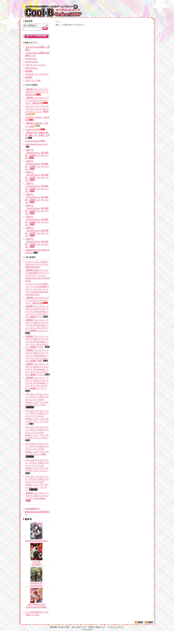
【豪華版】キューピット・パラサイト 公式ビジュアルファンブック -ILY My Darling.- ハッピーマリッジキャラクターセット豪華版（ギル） (37, 311)
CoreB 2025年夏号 (35, 129)
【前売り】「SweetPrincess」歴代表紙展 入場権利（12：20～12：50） (37, 176)
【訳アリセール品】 (33, 80)
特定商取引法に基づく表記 (59, 627)
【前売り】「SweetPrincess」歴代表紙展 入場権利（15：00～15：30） (37, 220)
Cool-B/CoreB (31, 58)
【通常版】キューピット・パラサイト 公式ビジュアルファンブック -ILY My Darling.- (37, 497)
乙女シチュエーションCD (35, 64)
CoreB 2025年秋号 (35, 141)
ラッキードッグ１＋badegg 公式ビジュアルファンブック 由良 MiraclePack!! (37, 264)
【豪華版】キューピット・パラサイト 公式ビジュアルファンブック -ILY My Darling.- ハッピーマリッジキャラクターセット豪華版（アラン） (37, 369)
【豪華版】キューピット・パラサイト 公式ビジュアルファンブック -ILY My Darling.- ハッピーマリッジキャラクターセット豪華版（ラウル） (37, 341)
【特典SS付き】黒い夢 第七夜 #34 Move (37, 251)
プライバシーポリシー (116, 627)
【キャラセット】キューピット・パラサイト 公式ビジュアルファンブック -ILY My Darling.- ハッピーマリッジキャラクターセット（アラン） (37, 466)
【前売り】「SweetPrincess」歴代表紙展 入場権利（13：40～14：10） (37, 198)
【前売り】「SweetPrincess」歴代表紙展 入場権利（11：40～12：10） (37, 165)
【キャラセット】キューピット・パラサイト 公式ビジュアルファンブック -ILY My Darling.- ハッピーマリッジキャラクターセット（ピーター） (37, 483)
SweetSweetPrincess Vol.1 (36, 539)
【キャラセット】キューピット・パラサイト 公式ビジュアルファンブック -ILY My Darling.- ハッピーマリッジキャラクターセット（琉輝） (37, 450)
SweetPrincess (31, 61)
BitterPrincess (31, 68)
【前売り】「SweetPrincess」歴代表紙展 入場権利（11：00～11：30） (37, 154)
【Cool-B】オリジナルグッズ (37, 74)
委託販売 (28, 77)
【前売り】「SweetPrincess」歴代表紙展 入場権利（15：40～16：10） (37, 231)
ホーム (58, 21)
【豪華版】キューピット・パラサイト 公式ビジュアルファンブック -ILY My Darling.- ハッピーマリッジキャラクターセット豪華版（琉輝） (37, 355)
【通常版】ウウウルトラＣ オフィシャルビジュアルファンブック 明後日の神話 (37, 100)
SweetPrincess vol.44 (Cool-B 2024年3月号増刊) (36, 604)
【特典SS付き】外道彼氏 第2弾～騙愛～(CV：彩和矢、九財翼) (37, 135)
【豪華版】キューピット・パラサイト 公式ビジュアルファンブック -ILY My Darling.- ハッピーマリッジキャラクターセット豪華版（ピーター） (37, 384)
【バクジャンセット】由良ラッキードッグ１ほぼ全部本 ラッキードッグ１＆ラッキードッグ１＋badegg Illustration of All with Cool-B (37, 289)
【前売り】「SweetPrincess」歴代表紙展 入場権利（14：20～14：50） (37, 209)
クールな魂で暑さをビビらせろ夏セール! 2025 (36, 613)
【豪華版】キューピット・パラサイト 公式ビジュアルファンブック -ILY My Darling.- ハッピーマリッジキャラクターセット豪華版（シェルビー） (37, 326)
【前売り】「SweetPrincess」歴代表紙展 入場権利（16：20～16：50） (37, 243)
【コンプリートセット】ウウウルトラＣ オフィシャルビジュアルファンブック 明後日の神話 (37, 110)
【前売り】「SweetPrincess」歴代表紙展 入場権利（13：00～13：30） (37, 187)
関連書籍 (28, 71)
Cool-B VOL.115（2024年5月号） (36, 583)
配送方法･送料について (97, 627)
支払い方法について (79, 627)
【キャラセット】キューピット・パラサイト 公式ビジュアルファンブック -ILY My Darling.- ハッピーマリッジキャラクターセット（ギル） (37, 400)
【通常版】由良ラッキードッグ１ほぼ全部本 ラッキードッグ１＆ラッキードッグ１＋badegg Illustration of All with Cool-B (37, 275)
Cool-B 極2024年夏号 (36, 562)
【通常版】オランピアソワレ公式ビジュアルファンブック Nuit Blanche (36, 92)
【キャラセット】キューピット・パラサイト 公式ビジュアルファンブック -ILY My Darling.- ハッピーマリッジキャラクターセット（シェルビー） (37, 417)
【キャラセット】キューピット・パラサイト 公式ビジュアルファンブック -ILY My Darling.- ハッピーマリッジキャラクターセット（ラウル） (37, 433)
